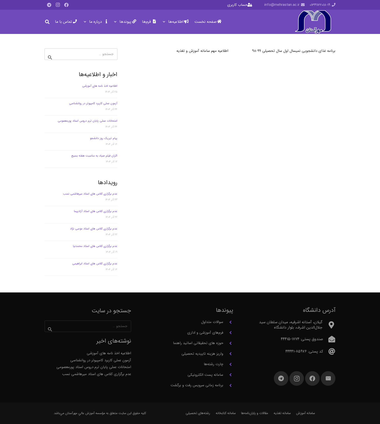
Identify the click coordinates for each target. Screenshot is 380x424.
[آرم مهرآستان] (313, 21)
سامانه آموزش (305, 413)
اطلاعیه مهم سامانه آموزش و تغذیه (202, 51)
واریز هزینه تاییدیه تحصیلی (202, 354)
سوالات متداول (212, 322)
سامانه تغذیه (282, 413)
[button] (165, 22)
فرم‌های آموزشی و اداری (205, 333)
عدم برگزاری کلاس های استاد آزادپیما (95, 211)
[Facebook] (66, 4)
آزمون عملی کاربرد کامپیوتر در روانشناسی (93, 103)
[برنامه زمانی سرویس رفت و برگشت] (228, 385)
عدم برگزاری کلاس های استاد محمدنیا (95, 246)
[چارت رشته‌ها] (228, 364)
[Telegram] (49, 4)
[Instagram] (57, 4)
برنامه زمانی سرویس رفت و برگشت (197, 385)
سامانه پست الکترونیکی (205, 375)
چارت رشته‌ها (213, 364)
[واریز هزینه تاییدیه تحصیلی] (228, 353)
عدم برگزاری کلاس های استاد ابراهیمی (94, 263)
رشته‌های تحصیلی (198, 413)
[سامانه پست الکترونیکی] (228, 374)
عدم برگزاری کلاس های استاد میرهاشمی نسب (90, 193)
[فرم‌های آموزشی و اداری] (228, 332)
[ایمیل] (328, 378)
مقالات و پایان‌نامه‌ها (254, 413)
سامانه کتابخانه (226, 413)
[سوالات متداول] (228, 322)
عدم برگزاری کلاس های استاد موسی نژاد (93, 228)
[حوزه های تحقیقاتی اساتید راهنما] (228, 343)
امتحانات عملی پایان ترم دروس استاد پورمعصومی (87, 120)
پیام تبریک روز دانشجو (103, 138)
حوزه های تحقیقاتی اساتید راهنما (198, 343)
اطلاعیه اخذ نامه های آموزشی (99, 86)
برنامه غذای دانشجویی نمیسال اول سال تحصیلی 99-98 (293, 51)
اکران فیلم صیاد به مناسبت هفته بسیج (94, 155)
